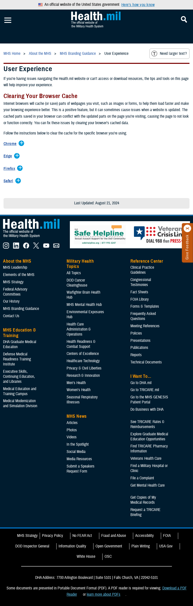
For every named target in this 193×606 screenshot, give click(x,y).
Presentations (140, 340)
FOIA (167, 535)
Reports (136, 354)
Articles (72, 422)
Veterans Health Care (145, 458)
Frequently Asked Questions (143, 316)
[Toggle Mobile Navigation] (8, 20)
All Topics (74, 272)
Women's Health (78, 389)
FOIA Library (139, 299)
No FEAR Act (82, 535)
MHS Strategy (13, 282)
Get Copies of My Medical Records (143, 500)
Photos (72, 430)
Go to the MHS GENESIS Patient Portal (149, 400)
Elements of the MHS (18, 274)
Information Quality (72, 546)
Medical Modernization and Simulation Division (20, 403)
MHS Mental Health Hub (84, 304)
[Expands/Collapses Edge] (9, 156)
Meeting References (145, 326)
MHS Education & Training (19, 332)
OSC (108, 556)
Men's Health (76, 382)
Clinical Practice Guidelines (142, 270)
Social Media (76, 451)
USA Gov (166, 546)
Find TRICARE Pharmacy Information (149, 449)
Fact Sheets (139, 292)
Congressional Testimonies (140, 282)
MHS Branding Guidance (21, 308)
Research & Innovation (83, 375)
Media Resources (79, 458)
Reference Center (146, 261)
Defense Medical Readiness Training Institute (17, 359)
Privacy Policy (52, 535)
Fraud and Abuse (113, 535)
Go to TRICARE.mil (144, 389)
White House (86, 556)
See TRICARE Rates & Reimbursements (147, 424)
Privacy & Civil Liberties (84, 368)
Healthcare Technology (83, 360)
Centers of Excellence (83, 353)
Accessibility (144, 535)
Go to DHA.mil (141, 382)
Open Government (108, 546)
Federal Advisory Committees (15, 292)
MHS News (76, 416)
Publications (139, 347)
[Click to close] (187, 228)
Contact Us (11, 315)
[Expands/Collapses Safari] (10, 181)
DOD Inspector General (32, 546)
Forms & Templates (144, 306)
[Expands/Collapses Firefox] (11, 169)
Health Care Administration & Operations (79, 329)
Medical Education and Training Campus (19, 391)
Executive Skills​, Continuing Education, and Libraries (19, 376)
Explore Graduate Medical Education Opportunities (149, 437)
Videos (72, 437)
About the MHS (17, 261)
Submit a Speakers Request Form (80, 469)
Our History (11, 301)
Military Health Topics (80, 263)
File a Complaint (142, 478)
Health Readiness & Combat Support (81, 344)
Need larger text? (169, 54)
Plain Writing (140, 546)
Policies (136, 333)
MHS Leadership (15, 267)
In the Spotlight (78, 444)
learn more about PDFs (103, 594)
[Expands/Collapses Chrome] (11, 144)
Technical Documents (146, 362)
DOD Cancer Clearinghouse (77, 283)
